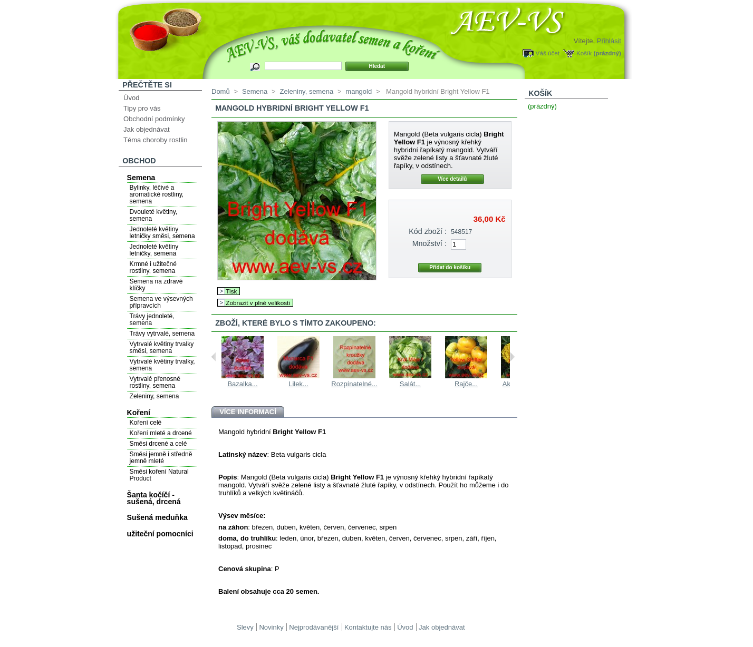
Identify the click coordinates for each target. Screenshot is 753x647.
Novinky (271, 627)
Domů (220, 91)
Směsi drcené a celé (158, 443)
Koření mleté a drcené (161, 433)
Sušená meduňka (157, 517)
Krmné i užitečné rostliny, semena (153, 267)
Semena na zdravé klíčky (156, 285)
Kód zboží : (428, 231)
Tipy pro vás (141, 108)
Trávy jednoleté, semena (152, 319)
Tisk (231, 291)
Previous (213, 356)
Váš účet (547, 53)
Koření (138, 412)
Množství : (429, 243)
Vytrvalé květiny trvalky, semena (162, 365)
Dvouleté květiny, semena (154, 215)
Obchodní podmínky (154, 119)
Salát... (410, 384)
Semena (141, 177)
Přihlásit (609, 41)
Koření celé (146, 422)
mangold (358, 91)
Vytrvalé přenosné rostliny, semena (155, 382)
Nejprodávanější (314, 627)
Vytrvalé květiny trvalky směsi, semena (162, 347)
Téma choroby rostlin (155, 140)
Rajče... (466, 384)
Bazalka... (242, 384)
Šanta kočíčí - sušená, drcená (154, 498)
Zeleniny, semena (154, 396)
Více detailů (452, 179)
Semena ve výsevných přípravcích (161, 302)
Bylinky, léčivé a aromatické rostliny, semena (157, 194)
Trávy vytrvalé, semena (162, 333)
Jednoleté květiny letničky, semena (154, 250)
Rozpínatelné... (354, 384)
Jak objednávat (146, 129)
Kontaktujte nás (368, 627)
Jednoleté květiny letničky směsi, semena (162, 233)
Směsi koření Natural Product (159, 475)
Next (512, 356)
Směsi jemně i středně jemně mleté (161, 457)
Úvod (131, 98)
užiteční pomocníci (160, 534)
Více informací (247, 412)
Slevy (245, 627)
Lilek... (298, 384)
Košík (584, 53)
